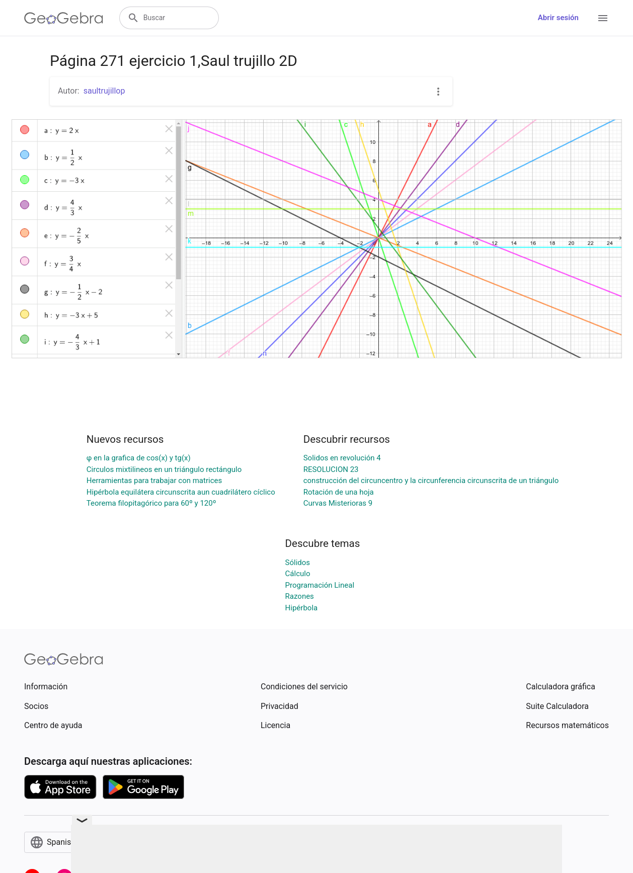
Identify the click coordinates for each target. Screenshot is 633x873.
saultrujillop (104, 91)
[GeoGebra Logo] (63, 18)
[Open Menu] (603, 18)
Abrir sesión (558, 17)
